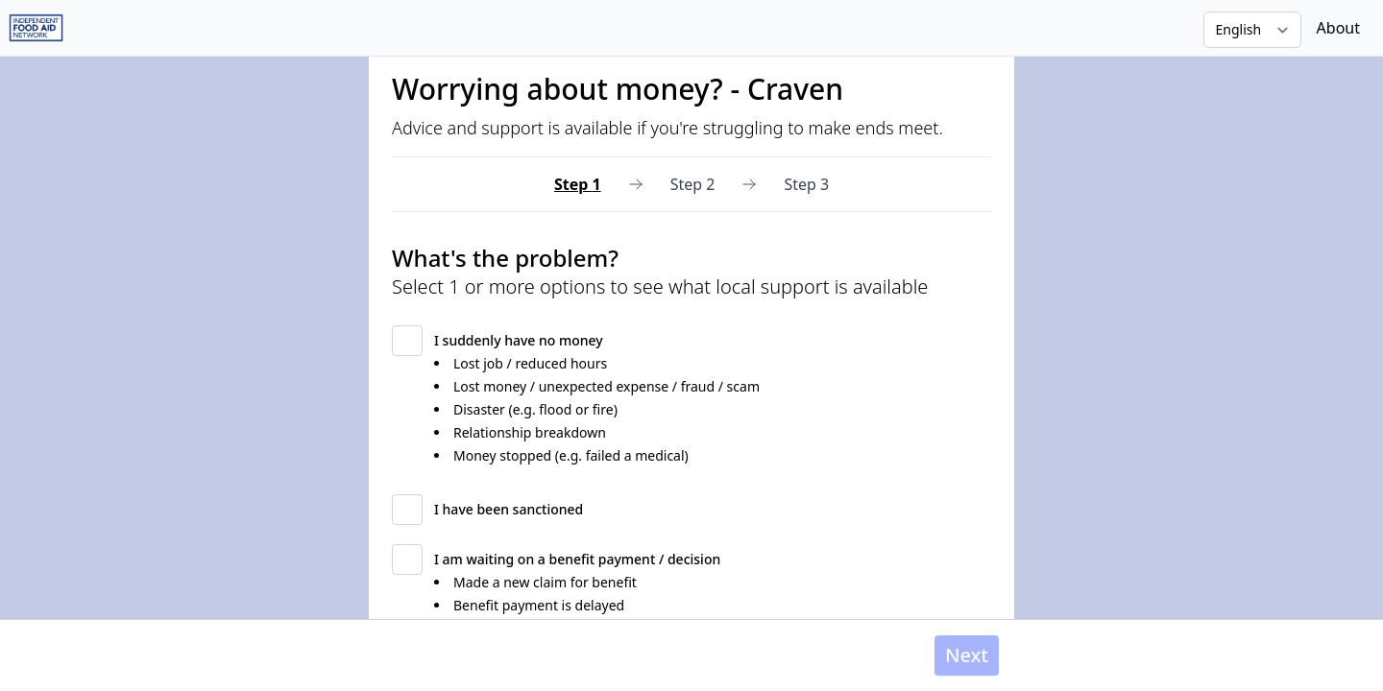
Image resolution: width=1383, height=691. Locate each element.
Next (966, 655)
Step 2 (693, 184)
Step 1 (577, 184)
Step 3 (806, 184)
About (1338, 27)
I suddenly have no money (518, 340)
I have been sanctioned (508, 509)
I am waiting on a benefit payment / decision (577, 559)
